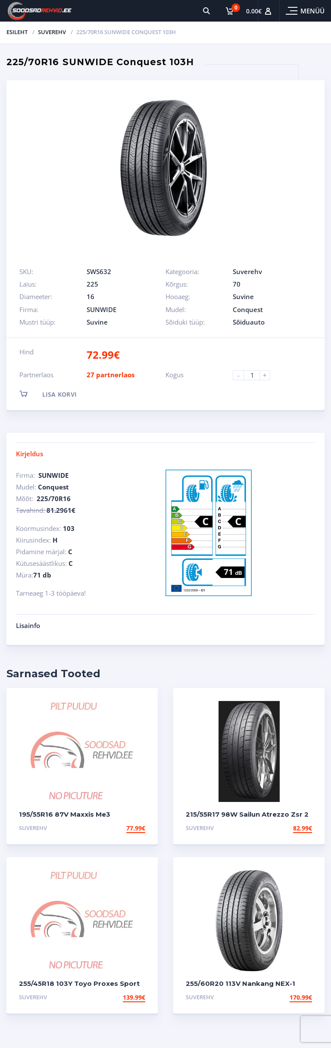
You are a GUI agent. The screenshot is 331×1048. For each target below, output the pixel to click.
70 (236, 284)
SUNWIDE (101, 309)
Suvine (243, 296)
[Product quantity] (255, 375)
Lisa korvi (55, 393)
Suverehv (52, 32)
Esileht (17, 32)
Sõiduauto (249, 322)
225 (92, 284)
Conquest (248, 309)
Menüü (312, 10)
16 (90, 296)
